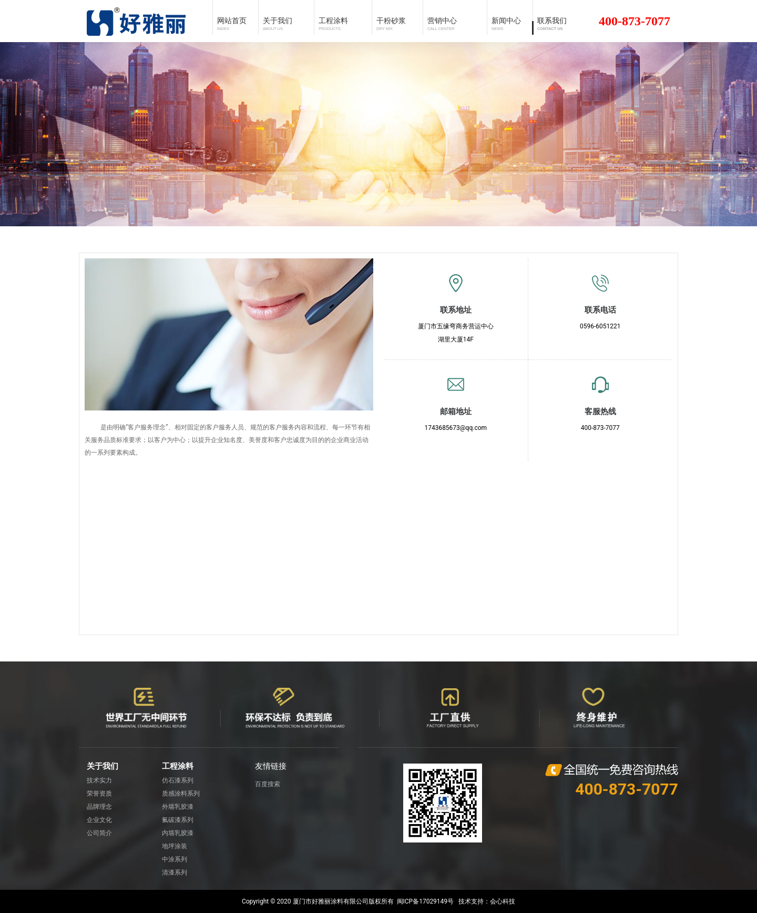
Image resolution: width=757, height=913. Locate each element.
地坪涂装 (174, 846)
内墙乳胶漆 (177, 833)
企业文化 (99, 820)
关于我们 (102, 766)
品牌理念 (99, 806)
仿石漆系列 (177, 780)
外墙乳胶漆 (177, 806)
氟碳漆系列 (177, 820)
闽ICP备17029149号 (425, 901)
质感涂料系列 (181, 793)
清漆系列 (174, 872)
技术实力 (99, 780)
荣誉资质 (99, 793)
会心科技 (502, 901)
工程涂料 (177, 766)
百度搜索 (267, 784)
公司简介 (99, 833)
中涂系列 (174, 859)
